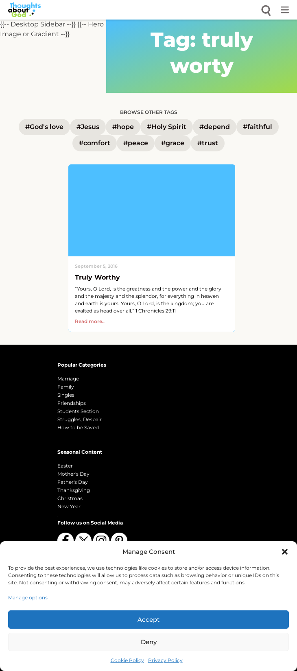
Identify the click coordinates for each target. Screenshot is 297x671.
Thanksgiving (73, 490)
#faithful (257, 127)
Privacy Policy (165, 660)
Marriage (68, 379)
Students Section (78, 411)
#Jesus (87, 127)
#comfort (94, 143)
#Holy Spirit (166, 127)
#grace (172, 143)
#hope (123, 127)
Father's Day (72, 482)
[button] (285, 552)
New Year (69, 506)
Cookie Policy (127, 660)
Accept (148, 619)
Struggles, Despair (79, 419)
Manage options (28, 598)
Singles (65, 395)
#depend (214, 127)
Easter (65, 466)
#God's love (44, 127)
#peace (135, 143)
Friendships (71, 403)
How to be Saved (78, 427)
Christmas (70, 498)
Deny (149, 642)
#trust (207, 143)
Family (65, 387)
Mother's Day (73, 474)
